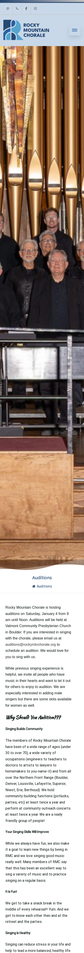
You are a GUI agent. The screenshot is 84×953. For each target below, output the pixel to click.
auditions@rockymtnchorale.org (30, 644)
